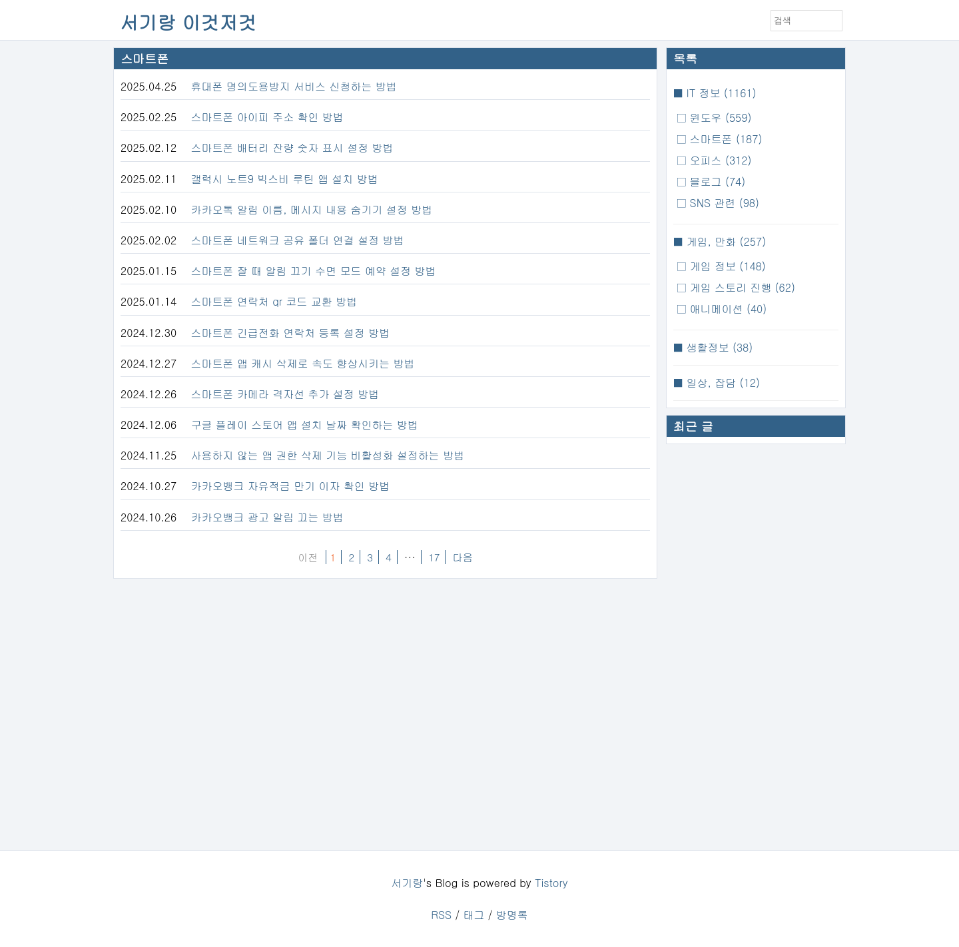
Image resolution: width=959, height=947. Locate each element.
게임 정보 (726, 266)
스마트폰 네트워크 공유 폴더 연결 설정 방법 (297, 240)
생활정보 (718, 347)
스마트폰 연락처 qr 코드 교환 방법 (274, 301)
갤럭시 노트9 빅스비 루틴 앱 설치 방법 (284, 178)
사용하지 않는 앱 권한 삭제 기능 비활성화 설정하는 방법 (328, 455)
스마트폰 (724, 139)
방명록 (512, 914)
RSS (441, 914)
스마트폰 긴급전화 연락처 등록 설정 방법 (290, 332)
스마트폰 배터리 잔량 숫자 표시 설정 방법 (292, 147)
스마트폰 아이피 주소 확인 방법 (267, 117)
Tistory (551, 882)
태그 (473, 914)
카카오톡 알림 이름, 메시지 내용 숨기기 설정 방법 (312, 209)
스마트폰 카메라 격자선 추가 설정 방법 (285, 394)
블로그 (715, 181)
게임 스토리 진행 (740, 287)
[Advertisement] (756, 650)
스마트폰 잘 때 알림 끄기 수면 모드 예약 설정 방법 (313, 270)
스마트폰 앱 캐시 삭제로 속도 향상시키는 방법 (303, 363)
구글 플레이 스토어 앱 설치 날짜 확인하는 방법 (304, 424)
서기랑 (407, 882)
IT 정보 (719, 93)
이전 (308, 557)
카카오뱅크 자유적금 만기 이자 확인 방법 (290, 485)
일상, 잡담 (721, 382)
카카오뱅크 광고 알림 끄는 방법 (267, 517)
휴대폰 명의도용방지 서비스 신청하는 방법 (294, 86)
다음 (462, 557)
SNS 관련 (722, 202)
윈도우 (718, 117)
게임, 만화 (724, 241)
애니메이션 (726, 308)
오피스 (718, 160)
